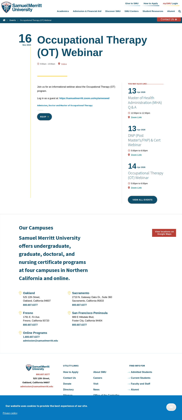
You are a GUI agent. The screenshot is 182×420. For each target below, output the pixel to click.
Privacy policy (10, 413)
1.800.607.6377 (31, 337)
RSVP (43, 117)
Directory (68, 389)
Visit (95, 383)
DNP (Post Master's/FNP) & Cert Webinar (144, 140)
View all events (142, 200)
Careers (97, 378)
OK (171, 407)
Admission (42, 105)
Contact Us (169, 19)
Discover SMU (113, 11)
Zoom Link (136, 117)
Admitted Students (141, 372)
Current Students (140, 378)
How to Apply (70, 372)
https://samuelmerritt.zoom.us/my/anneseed (84, 98)
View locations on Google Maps (164, 232)
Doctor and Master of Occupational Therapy (70, 105)
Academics (63, 11)
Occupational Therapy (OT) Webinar (145, 175)
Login (170, 3)
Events (13, 20)
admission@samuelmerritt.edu (40, 340)
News (96, 389)
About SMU (99, 372)
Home (4, 20)
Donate (67, 383)
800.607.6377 (30, 305)
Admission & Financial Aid (87, 11)
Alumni (171, 11)
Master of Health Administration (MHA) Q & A (145, 102)
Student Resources (153, 11)
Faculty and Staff (140, 383)
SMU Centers (132, 11)
